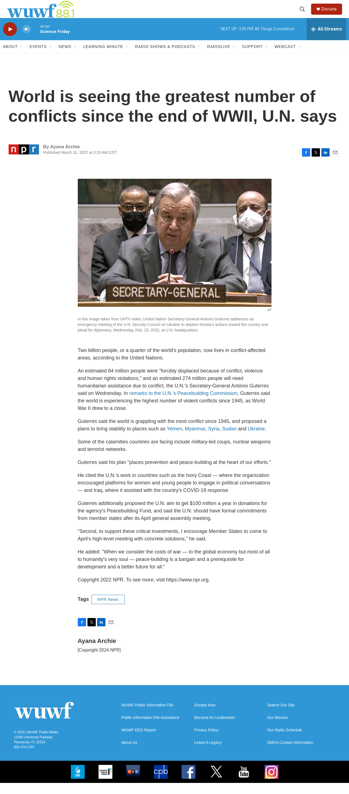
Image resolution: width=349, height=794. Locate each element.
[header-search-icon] (304, 14)
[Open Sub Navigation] (22, 57)
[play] (10, 40)
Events (38, 57)
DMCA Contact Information (290, 754)
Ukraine (256, 440)
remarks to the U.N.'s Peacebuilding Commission (183, 404)
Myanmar (195, 440)
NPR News (107, 610)
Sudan (229, 440)
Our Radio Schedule (284, 741)
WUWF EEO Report (138, 741)
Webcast (285, 57)
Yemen (174, 440)
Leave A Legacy (208, 754)
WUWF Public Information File (147, 716)
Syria (213, 440)
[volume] (26, 40)
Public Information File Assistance (150, 729)
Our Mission (277, 729)
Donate (332, 14)
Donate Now (205, 716)
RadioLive (218, 57)
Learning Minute (103, 57)
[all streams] (326, 40)
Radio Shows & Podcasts (165, 57)
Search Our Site (281, 716)
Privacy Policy (206, 741)
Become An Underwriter (214, 729)
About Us (129, 754)
